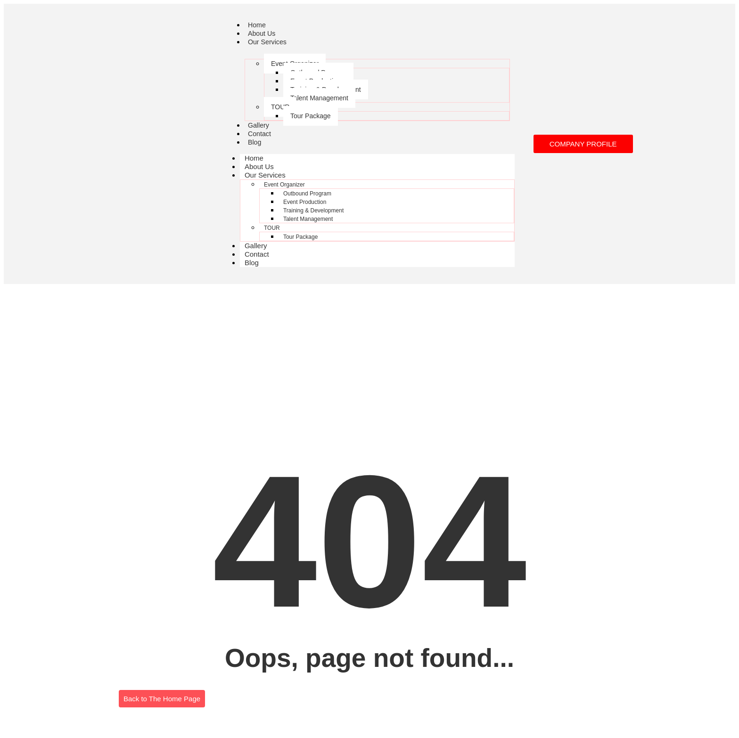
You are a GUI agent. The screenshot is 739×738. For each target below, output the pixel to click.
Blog (255, 142)
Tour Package (310, 116)
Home (257, 25)
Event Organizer (284, 184)
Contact (260, 134)
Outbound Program (307, 193)
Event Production (304, 202)
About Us (262, 33)
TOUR (280, 107)
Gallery (259, 125)
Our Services (268, 42)
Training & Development (313, 210)
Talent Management (319, 98)
